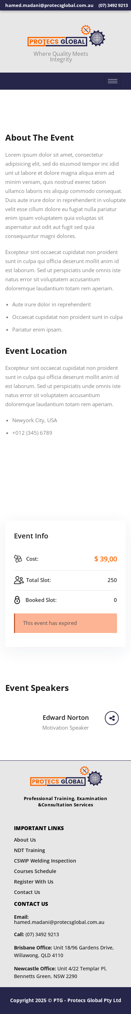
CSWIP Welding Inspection (45, 860)
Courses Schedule (35, 871)
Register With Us (33, 881)
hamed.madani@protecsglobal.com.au (59, 919)
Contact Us (27, 892)
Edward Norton (66, 717)
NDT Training (29, 850)
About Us (25, 839)
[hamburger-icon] (113, 81)
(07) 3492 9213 (36, 934)
